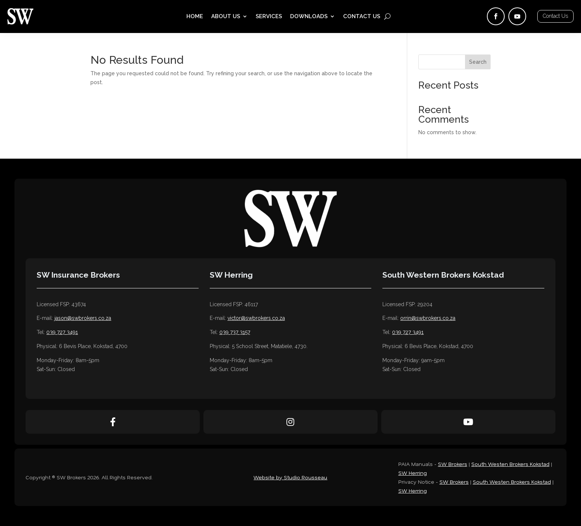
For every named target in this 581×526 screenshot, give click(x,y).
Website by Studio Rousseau (290, 477)
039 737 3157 (234, 332)
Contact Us (361, 17)
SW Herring (412, 472)
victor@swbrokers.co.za (256, 318)
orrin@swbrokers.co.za (427, 318)
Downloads (309, 17)
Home (194, 17)
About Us (225, 17)
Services (269, 17)
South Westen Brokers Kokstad (510, 463)
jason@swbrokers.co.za (82, 318)
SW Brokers (452, 463)
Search (478, 62)
